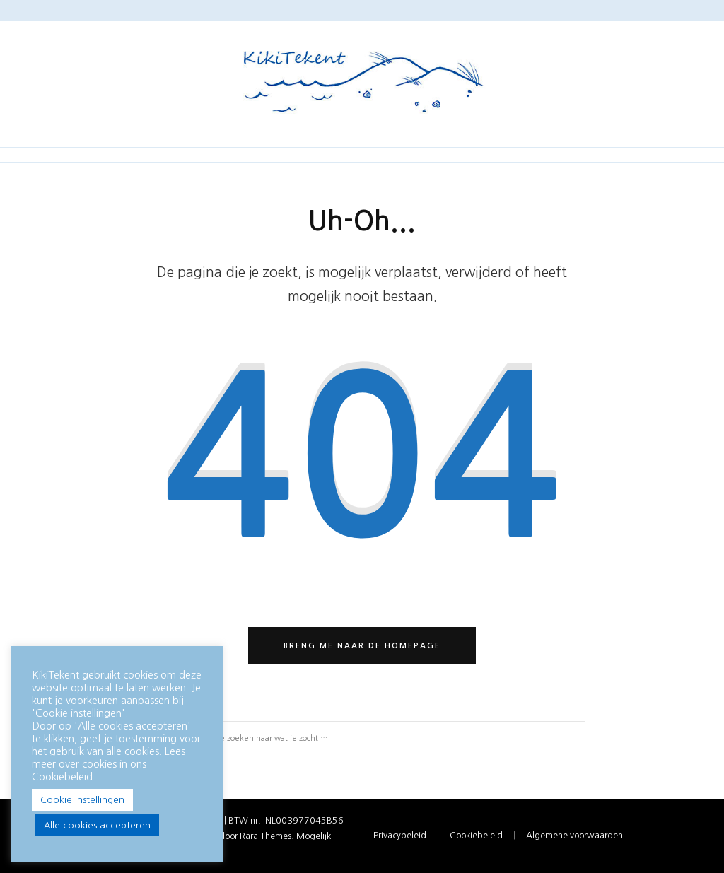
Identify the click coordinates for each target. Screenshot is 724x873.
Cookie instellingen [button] (82, 799)
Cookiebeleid (476, 835)
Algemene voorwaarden (574, 835)
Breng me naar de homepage (362, 646)
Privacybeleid (399, 835)
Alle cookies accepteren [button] (97, 825)
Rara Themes (265, 835)
